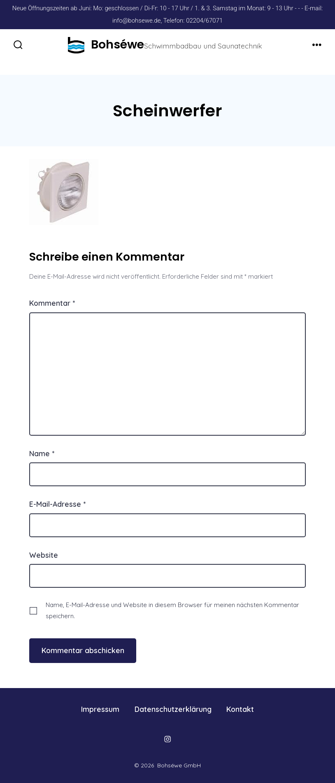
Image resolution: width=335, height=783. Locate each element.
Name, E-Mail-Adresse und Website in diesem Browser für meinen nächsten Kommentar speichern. (172, 610)
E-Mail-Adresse (57, 503)
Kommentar (52, 302)
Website (43, 554)
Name (41, 453)
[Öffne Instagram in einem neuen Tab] (167, 739)
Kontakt (240, 709)
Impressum (100, 709)
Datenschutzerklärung (173, 709)
